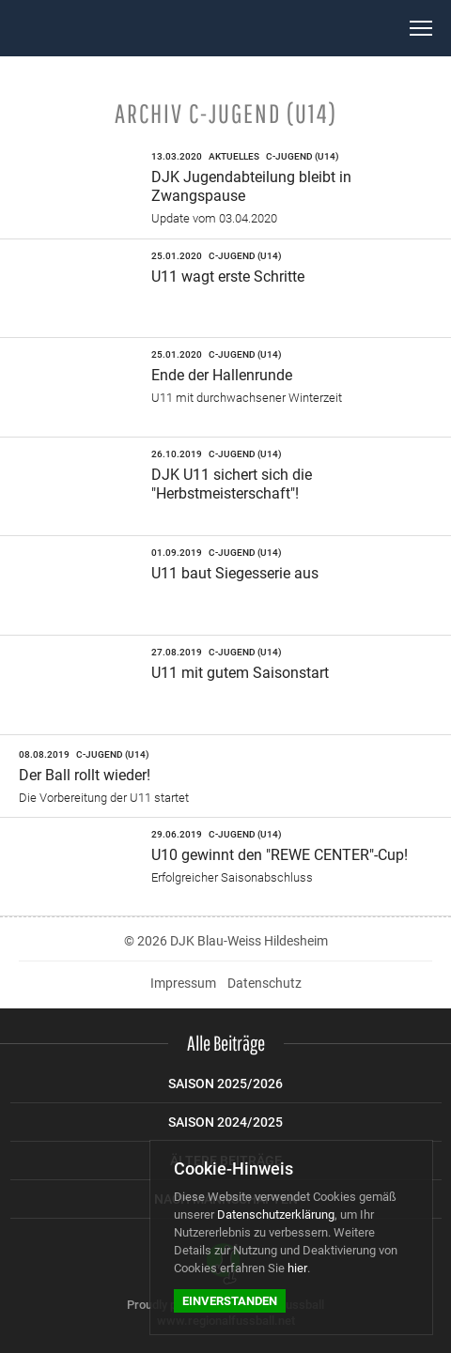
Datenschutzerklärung (275, 1214)
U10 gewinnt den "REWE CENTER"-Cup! (279, 855)
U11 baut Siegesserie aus (235, 573)
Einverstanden (229, 1301)
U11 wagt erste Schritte (227, 276)
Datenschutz (264, 983)
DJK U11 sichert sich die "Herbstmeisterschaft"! (231, 484)
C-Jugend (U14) (302, 156)
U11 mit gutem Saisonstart (240, 673)
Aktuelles (234, 156)
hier (297, 1268)
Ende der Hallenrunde (221, 375)
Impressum (183, 983)
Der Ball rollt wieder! (84, 775)
